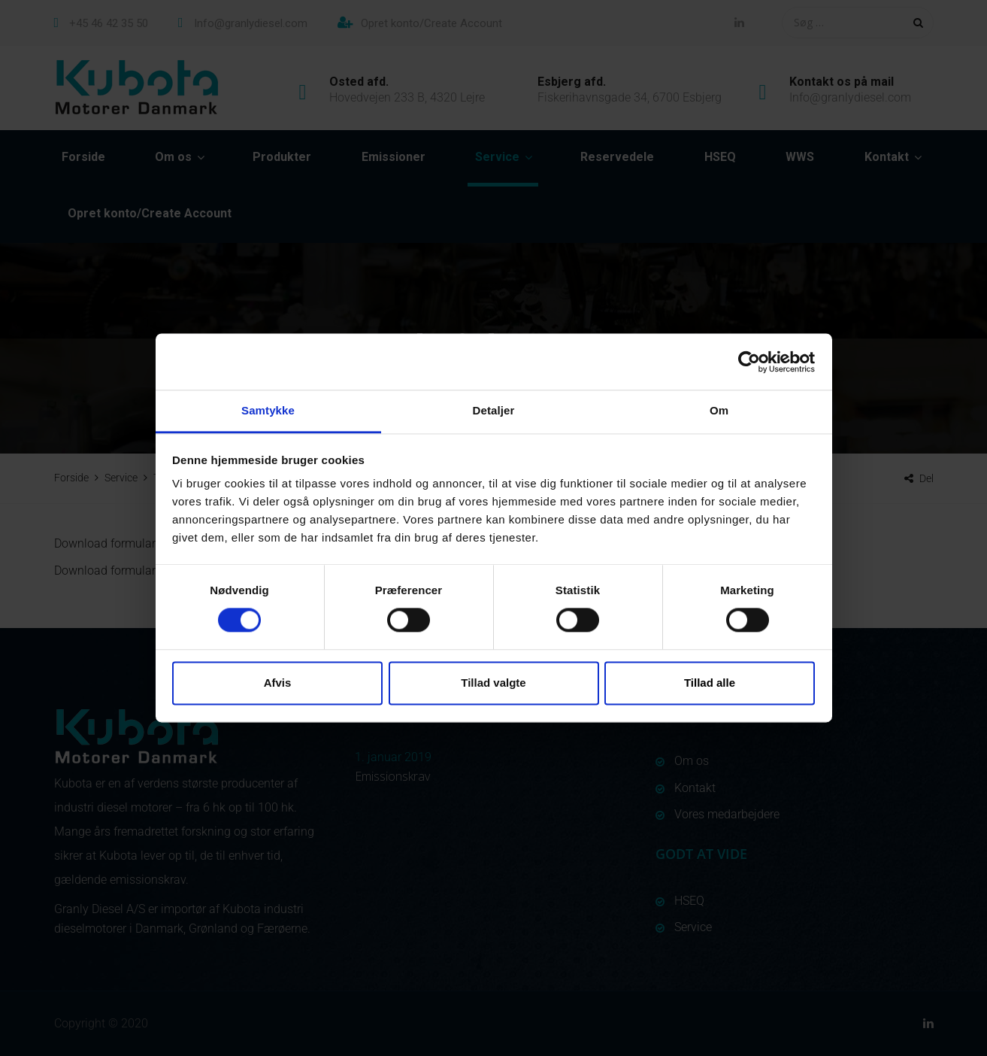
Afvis (278, 682)
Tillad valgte (493, 682)
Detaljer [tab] (494, 410)
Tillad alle (709, 682)
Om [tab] (719, 410)
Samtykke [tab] (268, 410)
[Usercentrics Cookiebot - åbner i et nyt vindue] (749, 361)
